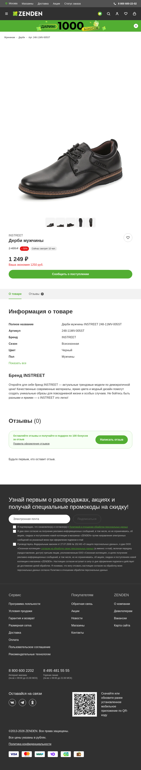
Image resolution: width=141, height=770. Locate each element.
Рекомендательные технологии (30, 654)
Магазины (27, 3)
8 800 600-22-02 (125, 3)
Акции (56, 3)
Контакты (77, 632)
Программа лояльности (24, 603)
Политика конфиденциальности (30, 744)
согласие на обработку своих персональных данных (67, 548)
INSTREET (16, 235)
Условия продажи (20, 611)
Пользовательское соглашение (29, 647)
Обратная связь (82, 603)
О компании (122, 603)
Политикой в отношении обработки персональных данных (98, 527)
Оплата (14, 639)
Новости (76, 618)
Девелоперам (123, 611)
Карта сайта (122, 625)
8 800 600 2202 (21, 670)
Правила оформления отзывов (31, 443)
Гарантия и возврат (22, 618)
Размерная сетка (20, 625)
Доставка (43, 3)
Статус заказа (72, 3)
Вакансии (120, 618)
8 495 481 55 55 (56, 670)
